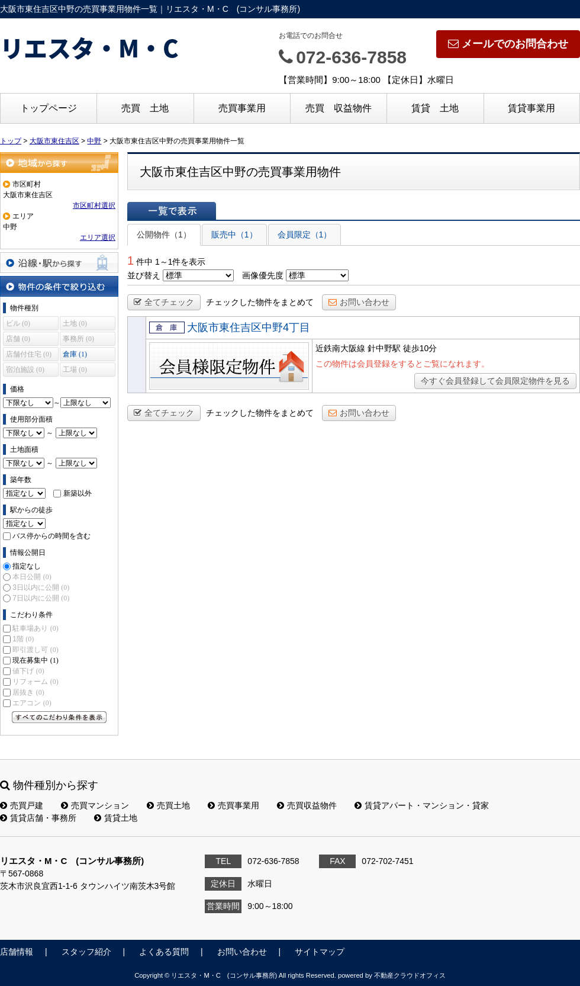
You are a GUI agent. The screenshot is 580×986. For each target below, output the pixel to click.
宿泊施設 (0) (25, 369)
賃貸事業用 (531, 108)
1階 (23, 639)
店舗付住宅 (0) (28, 354)
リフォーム (35, 681)
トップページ (48, 108)
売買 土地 (145, 108)
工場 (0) (75, 369)
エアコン (31, 703)
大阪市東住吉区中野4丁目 (248, 327)
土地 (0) (75, 323)
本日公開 (31, 577)
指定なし (26, 566)
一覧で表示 (171, 211)
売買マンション (95, 805)
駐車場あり (35, 628)
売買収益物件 (307, 805)
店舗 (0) (18, 339)
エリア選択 (97, 237)
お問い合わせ (358, 302)
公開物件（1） (164, 234)
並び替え (143, 275)
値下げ (28, 671)
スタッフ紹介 (86, 951)
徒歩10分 (420, 348)
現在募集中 (35, 660)
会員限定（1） (305, 234)
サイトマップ (319, 951)
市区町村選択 (94, 205)
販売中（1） (234, 234)
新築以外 (77, 493)
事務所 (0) (78, 339)
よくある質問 (164, 951)
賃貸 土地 (435, 108)
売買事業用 (242, 108)
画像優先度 (262, 275)
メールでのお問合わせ (508, 44)
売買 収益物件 (338, 108)
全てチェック (164, 302)
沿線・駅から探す (59, 262)
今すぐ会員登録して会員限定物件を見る (495, 381)
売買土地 (168, 805)
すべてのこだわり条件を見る (59, 717)
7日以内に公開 (40, 598)
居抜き (28, 692)
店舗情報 (16, 951)
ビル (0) (18, 323)
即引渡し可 (35, 649)
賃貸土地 (115, 818)
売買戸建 (21, 805)
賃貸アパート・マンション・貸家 (422, 805)
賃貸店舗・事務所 (38, 818)
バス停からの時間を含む (51, 536)
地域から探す (59, 162)
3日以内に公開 (40, 587)
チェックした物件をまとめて (260, 302)
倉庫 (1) (75, 354)
